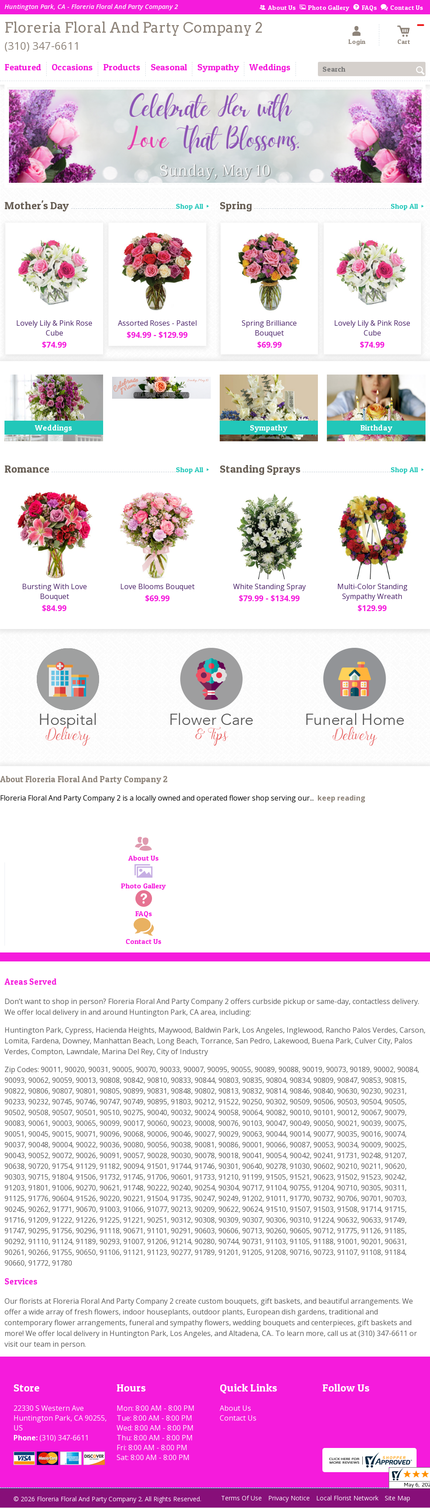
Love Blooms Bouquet (157, 589)
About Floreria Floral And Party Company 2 (84, 781)
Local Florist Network (347, 1500)
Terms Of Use (241, 1500)
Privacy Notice (289, 1500)
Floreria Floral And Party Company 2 (133, 27)
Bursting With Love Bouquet (53, 593)
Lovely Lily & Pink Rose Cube (54, 329)
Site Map (397, 1500)
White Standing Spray (268, 589)
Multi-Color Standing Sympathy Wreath (372, 593)
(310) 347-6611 (42, 45)
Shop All (193, 206)
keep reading (341, 800)
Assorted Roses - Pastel (156, 324)
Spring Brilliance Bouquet (268, 329)
